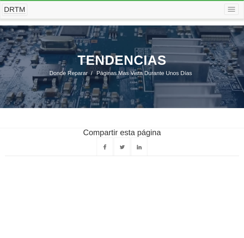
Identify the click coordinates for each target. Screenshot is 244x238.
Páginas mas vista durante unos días (144, 73)
